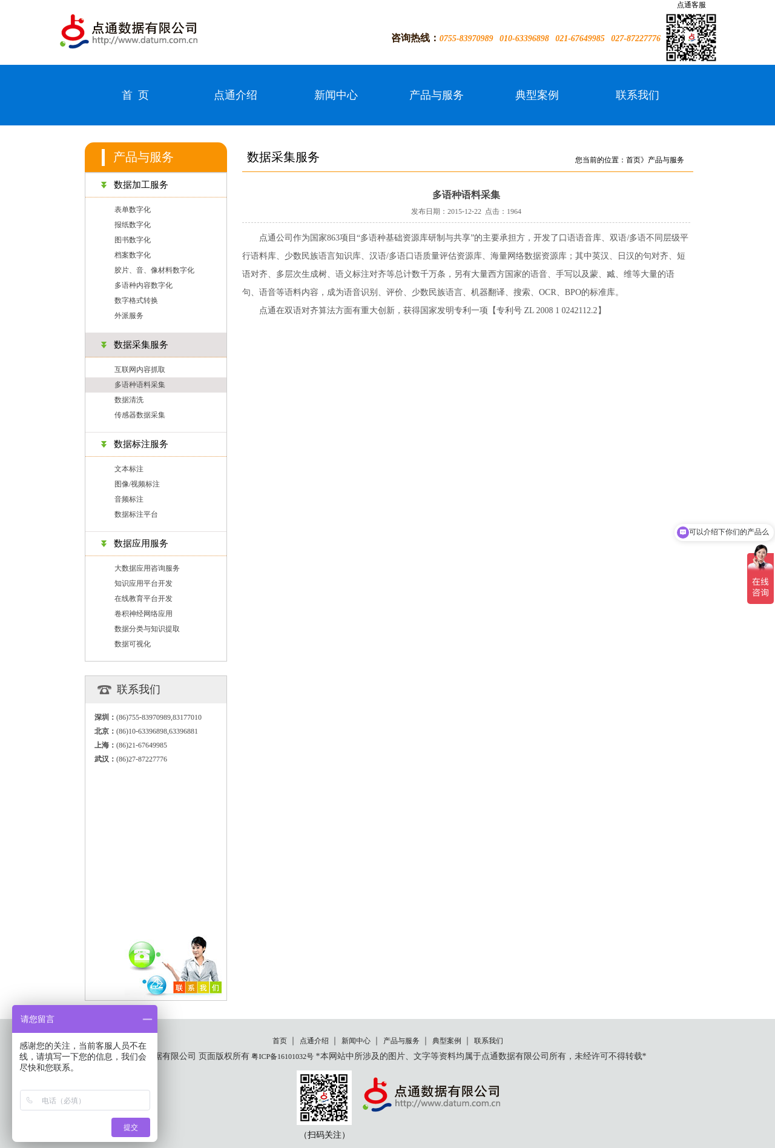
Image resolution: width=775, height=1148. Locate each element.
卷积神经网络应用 (143, 613)
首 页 (135, 95)
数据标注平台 (136, 514)
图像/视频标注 (137, 484)
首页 (279, 1041)
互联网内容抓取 (139, 369)
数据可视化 (132, 644)
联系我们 (637, 95)
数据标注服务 (141, 444)
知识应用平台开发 (143, 583)
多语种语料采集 (139, 384)
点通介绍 (235, 95)
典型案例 (537, 95)
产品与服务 (436, 95)
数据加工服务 (141, 185)
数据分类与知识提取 (147, 629)
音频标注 (128, 499)
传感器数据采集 (139, 415)
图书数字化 (132, 240)
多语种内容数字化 (143, 285)
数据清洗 (128, 400)
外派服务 (128, 315)
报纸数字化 (132, 225)
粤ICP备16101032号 (282, 1056)
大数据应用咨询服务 (147, 568)
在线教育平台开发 (143, 598)
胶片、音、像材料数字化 (154, 270)
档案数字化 (132, 255)
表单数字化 (132, 209)
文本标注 (128, 469)
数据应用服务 (141, 543)
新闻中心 (336, 95)
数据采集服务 (141, 345)
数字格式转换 (136, 300)
